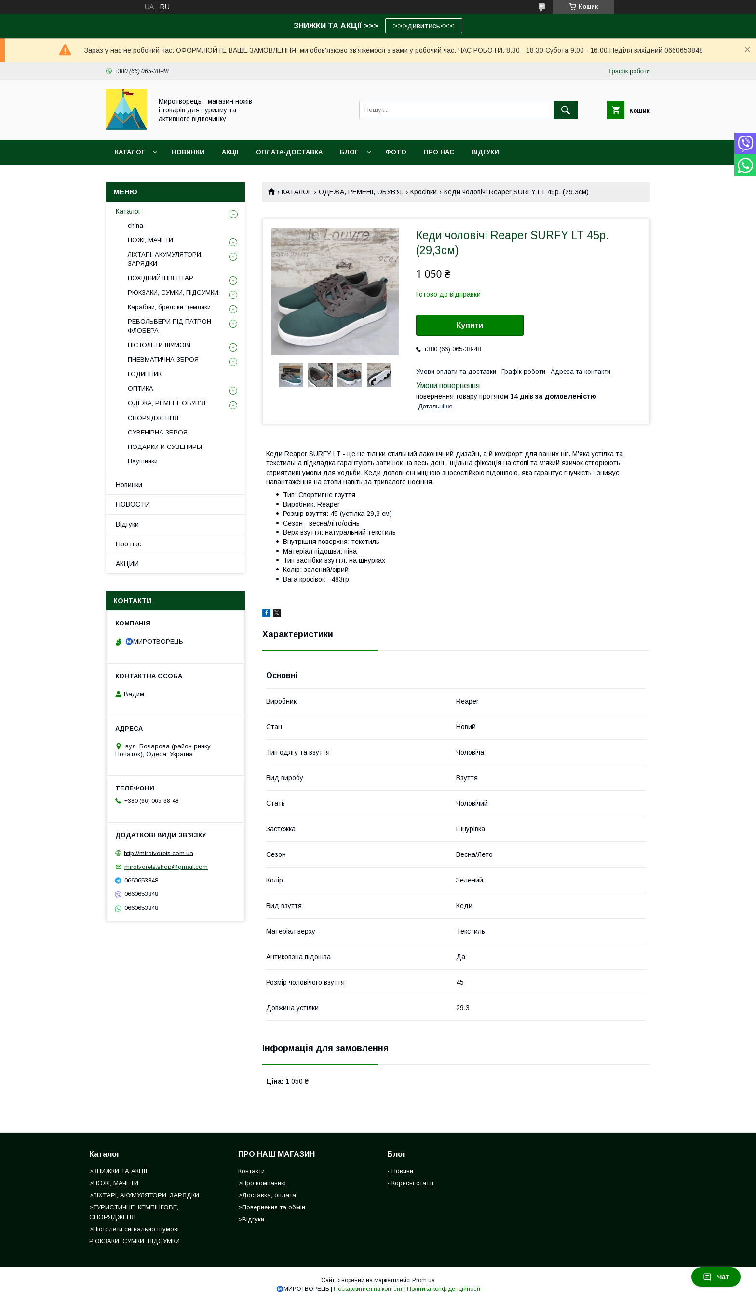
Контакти (251, 1171)
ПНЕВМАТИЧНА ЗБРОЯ (163, 359)
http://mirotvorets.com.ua (158, 852)
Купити (470, 325)
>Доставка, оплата (267, 1195)
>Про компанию (262, 1183)
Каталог (130, 152)
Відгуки (127, 524)
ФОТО (395, 152)
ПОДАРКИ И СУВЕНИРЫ (165, 446)
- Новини (400, 1171)
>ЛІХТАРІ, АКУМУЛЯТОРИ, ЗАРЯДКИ (144, 1195)
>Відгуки (251, 1219)
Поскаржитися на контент (368, 1289)
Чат (716, 1277)
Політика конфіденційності (443, 1289)
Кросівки (423, 192)
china (135, 225)
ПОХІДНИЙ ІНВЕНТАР (160, 278)
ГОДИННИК (145, 374)
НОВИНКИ (188, 152)
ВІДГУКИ (485, 152)
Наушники (143, 461)
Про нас (128, 544)
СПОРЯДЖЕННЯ (153, 417)
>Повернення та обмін (271, 1207)
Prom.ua (423, 1280)
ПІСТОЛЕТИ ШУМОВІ (159, 345)
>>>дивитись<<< (424, 26)
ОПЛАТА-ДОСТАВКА (289, 152)
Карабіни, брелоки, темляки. (170, 307)
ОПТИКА (140, 388)
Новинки (129, 484)
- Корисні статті (410, 1183)
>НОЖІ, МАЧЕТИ (113, 1183)
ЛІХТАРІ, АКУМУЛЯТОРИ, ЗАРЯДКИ (165, 259)
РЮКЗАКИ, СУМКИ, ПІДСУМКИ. (174, 292)
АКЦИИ (127, 564)
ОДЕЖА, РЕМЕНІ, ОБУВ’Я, (361, 192)
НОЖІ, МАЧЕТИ (150, 240)
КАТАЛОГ (296, 192)
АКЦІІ (230, 152)
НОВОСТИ (133, 504)
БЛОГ (349, 152)
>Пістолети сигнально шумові (134, 1229)
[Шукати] (566, 110)
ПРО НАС (439, 152)
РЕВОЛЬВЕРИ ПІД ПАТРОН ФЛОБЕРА (169, 326)
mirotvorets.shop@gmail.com (166, 866)
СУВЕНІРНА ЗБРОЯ (158, 432)
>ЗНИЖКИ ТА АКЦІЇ (118, 1171)
